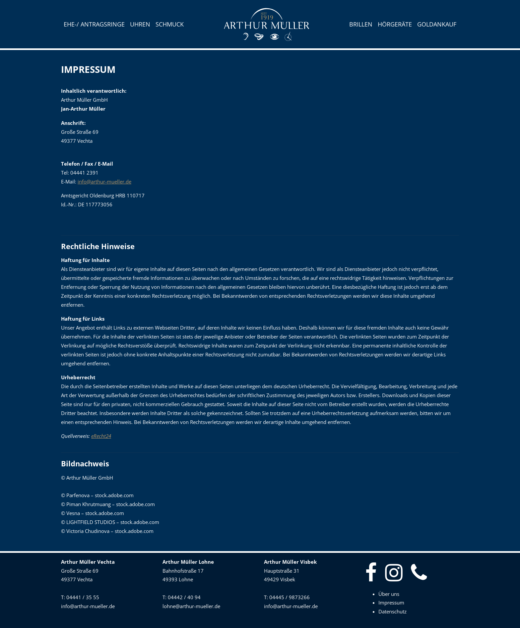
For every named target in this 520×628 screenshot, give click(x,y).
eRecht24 (101, 436)
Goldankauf (436, 24)
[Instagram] (396, 573)
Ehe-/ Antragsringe (94, 24)
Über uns (388, 594)
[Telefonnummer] (421, 573)
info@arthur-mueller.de (104, 181)
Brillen (360, 24)
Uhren (140, 24)
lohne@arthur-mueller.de (191, 606)
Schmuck (170, 24)
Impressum (391, 602)
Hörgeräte (395, 24)
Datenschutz (392, 611)
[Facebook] (373, 573)
